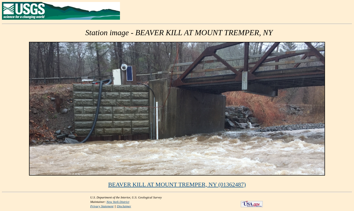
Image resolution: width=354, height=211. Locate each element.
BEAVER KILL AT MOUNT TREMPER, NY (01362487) (177, 184)
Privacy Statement (102, 206)
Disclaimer (124, 206)
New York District (117, 202)
